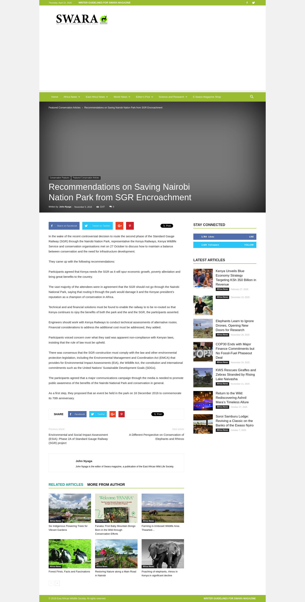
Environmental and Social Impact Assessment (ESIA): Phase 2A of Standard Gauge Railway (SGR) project (78, 439)
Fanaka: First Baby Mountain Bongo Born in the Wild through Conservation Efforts (115, 530)
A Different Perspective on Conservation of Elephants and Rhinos (156, 436)
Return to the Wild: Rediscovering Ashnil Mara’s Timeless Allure (232, 397)
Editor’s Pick (144, 96)
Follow (249, 244)
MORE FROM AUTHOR (106, 485)
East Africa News (97, 96)
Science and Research (173, 96)
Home (54, 96)
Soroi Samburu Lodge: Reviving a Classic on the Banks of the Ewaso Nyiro (235, 421)
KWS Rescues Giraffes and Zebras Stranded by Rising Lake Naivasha (236, 374)
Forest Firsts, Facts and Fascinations (69, 571)
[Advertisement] (152, 63)
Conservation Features (59, 178)
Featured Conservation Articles (86, 178)
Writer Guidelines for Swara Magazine (104, 2)
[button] (251, 97)
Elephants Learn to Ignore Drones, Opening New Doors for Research (235, 325)
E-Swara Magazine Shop (207, 96)
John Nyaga (65, 207)
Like (251, 236)
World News (122, 96)
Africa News (72, 96)
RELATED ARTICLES (66, 485)
